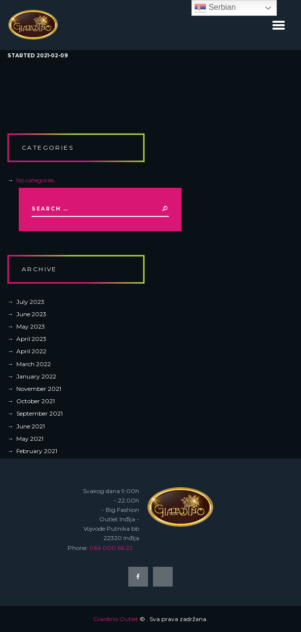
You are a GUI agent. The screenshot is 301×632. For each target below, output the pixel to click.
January (36, 376)
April (31, 338)
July (30, 301)
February (36, 451)
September (39, 413)
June (31, 314)
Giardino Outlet (115, 619)
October (35, 401)
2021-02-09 (52, 55)
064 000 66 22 (111, 547)
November (38, 388)
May (30, 326)
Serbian (215, 8)
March (33, 364)
